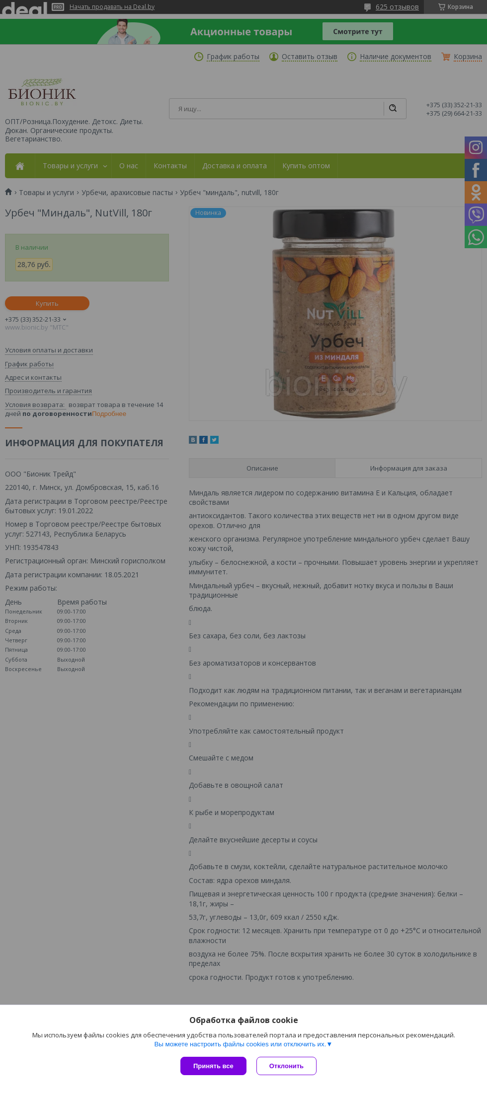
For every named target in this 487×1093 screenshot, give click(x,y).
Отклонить (286, 1066)
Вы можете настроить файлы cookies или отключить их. (240, 1044)
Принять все (213, 1066)
